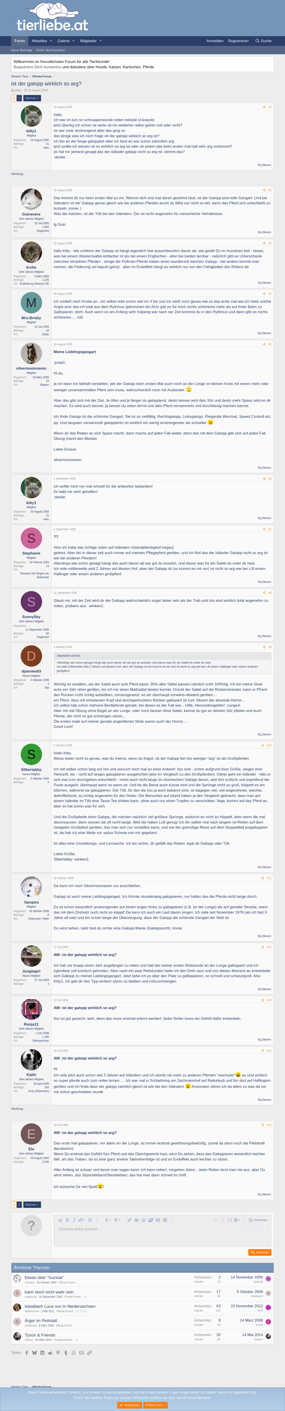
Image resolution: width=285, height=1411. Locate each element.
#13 (269, 1000)
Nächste (30, 98)
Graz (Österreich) (38, 1091)
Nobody (258, 1281)
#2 (270, 190)
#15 (269, 1125)
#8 (270, 592)
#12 (269, 947)
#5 (270, 344)
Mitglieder (88, 41)
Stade (45, 334)
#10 (269, 745)
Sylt (47, 687)
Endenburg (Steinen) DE (34, 283)
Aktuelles (39, 41)
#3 (270, 243)
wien (46, 147)
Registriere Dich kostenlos (37, 67)
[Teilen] (264, 107)
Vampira (30, 1282)
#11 (269, 878)
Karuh (259, 1324)
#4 (270, 293)
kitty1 (18, 90)
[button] (50, 41)
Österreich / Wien (38, 918)
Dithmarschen (41, 1040)
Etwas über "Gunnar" (44, 1277)
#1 (270, 107)
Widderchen (32, 1311)
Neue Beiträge (22, 50)
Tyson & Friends (40, 1335)
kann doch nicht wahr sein (49, 1292)
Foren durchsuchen (50, 50)
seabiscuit (31, 1296)
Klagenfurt (43, 230)
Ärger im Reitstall (41, 1320)
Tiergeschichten (63, 1339)
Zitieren (266, 165)
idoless (29, 1339)
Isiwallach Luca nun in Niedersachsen (60, 1306)
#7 (270, 529)
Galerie (63, 41)
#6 (270, 478)
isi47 (260, 1310)
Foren (19, 41)
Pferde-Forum (67, 1282)
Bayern (45, 384)
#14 (269, 1050)
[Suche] (263, 41)
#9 (270, 647)
